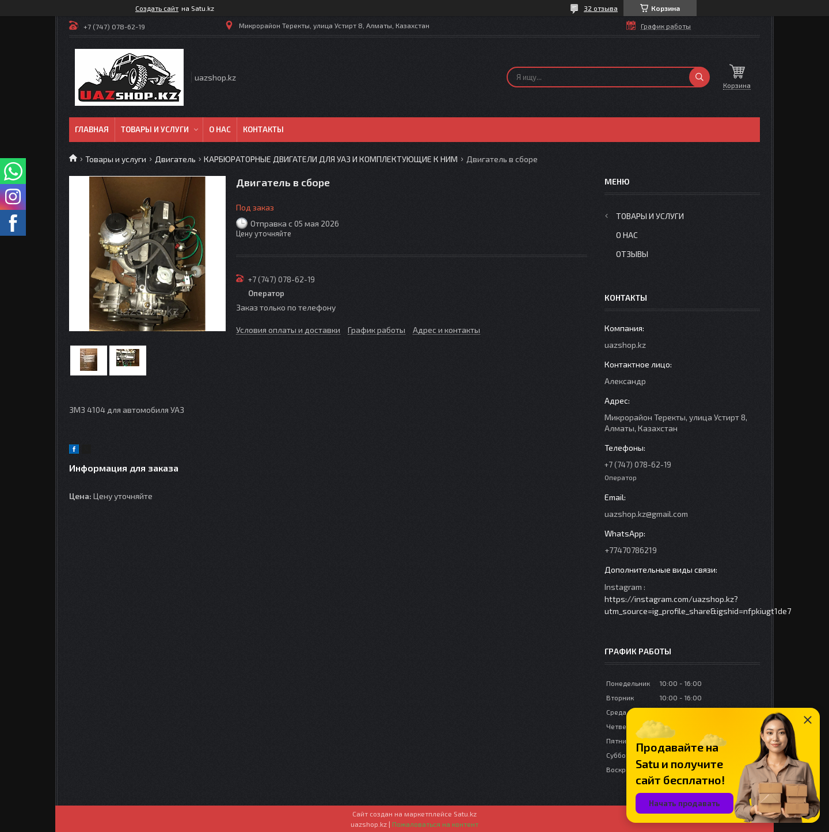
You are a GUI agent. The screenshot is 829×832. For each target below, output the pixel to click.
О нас (220, 129)
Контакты (263, 129)
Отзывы (632, 254)
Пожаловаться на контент (435, 824)
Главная (92, 129)
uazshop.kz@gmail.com (646, 514)
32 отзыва (601, 8)
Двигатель (175, 159)
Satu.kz (465, 814)
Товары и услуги (155, 129)
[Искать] (699, 77)
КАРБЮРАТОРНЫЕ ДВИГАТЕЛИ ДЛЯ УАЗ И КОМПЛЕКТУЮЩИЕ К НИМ (331, 159)
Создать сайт (156, 8)
